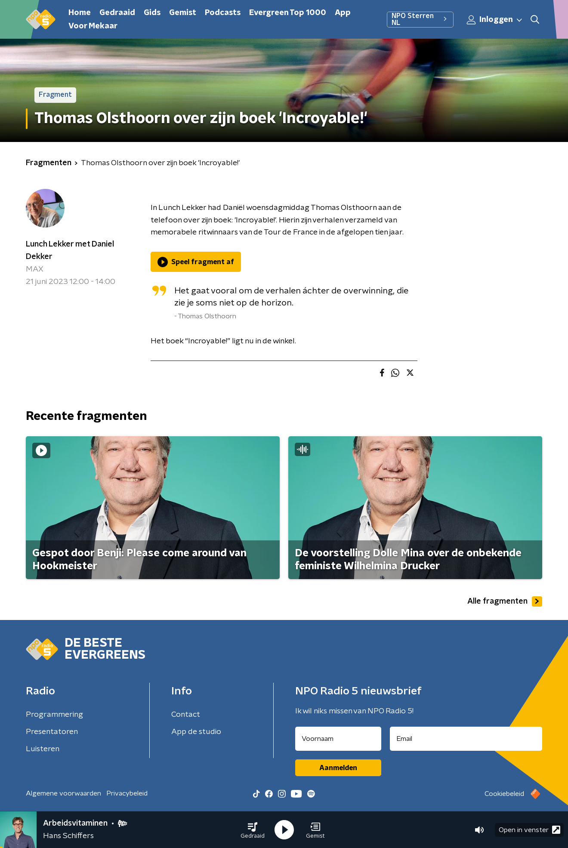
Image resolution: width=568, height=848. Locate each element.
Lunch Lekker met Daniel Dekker (70, 251)
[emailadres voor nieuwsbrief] (466, 739)
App (343, 13)
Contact (185, 714)
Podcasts (223, 13)
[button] (252, 830)
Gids (152, 13)
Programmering (54, 714)
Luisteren (42, 749)
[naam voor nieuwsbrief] (338, 739)
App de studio (196, 732)
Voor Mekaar (92, 26)
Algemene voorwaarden (63, 793)
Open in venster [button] (529, 830)
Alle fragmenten (504, 601)
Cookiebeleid (504, 793)
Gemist (182, 13)
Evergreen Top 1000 (287, 13)
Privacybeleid (127, 793)
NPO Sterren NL (420, 19)
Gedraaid (117, 13)
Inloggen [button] (494, 20)
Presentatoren (52, 732)
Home (79, 13)
